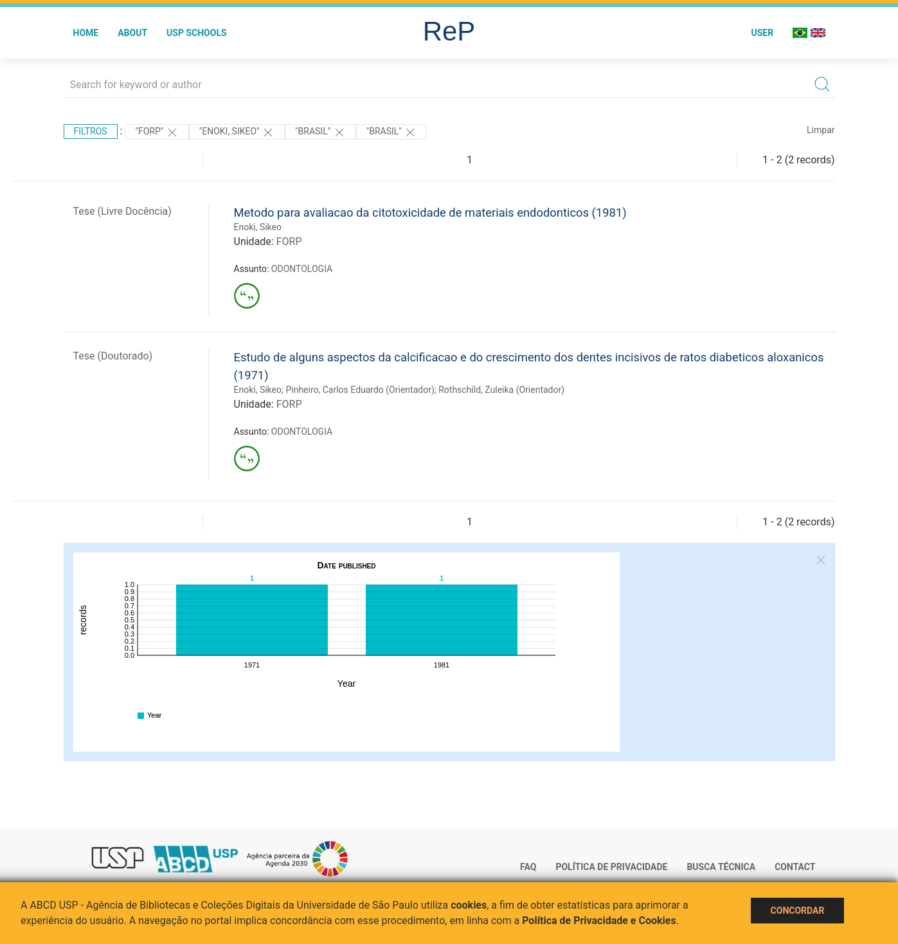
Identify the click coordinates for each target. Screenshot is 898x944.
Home (86, 33)
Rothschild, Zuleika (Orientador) (501, 390)
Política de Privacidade (611, 867)
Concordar (798, 910)
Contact (795, 867)
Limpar (820, 130)
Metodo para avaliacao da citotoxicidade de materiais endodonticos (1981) (430, 212)
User (762, 33)
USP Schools (196, 33)
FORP (289, 241)
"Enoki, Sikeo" (236, 132)
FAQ (528, 867)
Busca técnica (721, 867)
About (132, 33)
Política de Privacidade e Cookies (599, 920)
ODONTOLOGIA (301, 269)
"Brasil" (320, 132)
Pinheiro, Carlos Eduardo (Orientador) (359, 390)
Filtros (90, 131)
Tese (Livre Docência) (122, 211)
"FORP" (156, 132)
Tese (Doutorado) (113, 356)
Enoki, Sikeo (258, 227)
